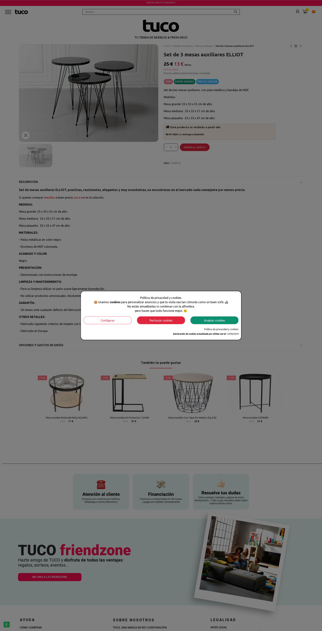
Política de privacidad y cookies (221, 329)
